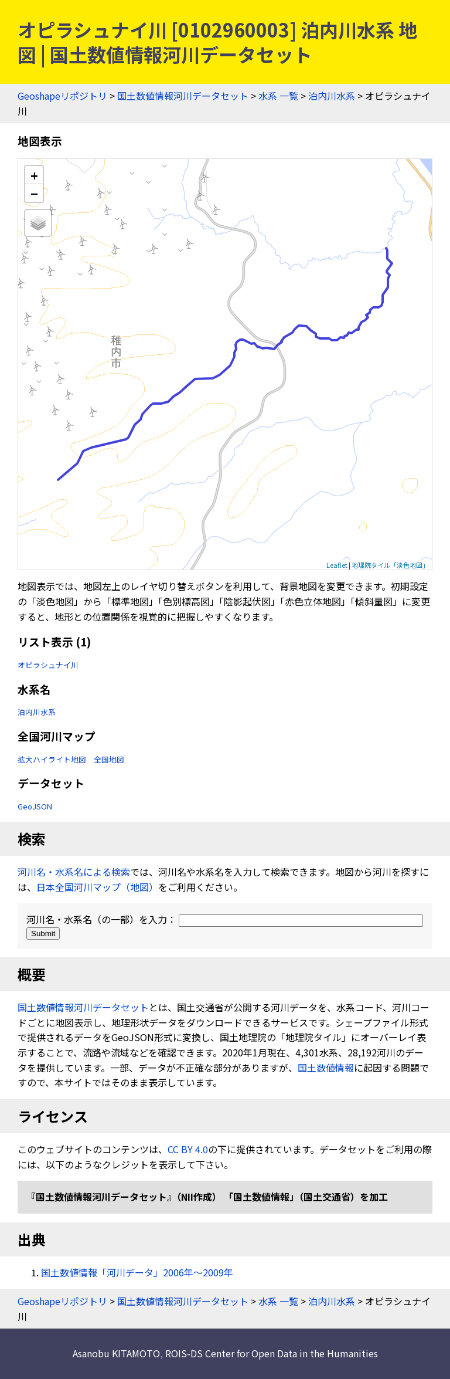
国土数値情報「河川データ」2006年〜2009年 (137, 1272)
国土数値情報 (326, 1067)
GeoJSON (35, 806)
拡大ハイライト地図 (52, 759)
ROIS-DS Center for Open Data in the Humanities (271, 1353)
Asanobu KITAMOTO (116, 1353)
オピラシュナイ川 (48, 664)
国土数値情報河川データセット (182, 96)
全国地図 (109, 759)
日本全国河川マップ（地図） (97, 887)
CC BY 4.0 (188, 1149)
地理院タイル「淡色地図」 (390, 565)
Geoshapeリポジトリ (62, 96)
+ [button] (34, 175)
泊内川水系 (331, 96)
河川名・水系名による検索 (74, 872)
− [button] (34, 193)
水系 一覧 (278, 96)
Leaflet (336, 565)
